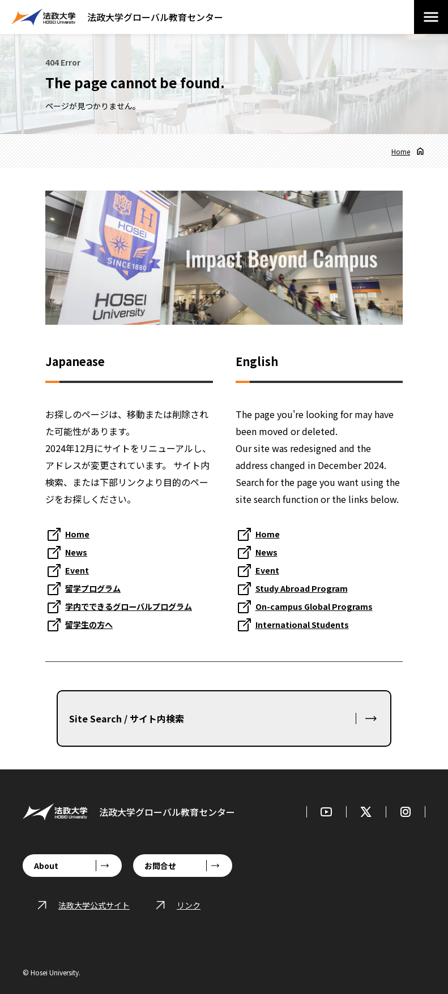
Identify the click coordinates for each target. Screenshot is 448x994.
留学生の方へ (92, 624)
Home (400, 151)
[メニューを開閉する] (431, 17)
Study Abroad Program (306, 588)
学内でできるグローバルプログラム (137, 606)
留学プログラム (97, 588)
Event (78, 569)
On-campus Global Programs (319, 606)
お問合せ (160, 865)
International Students (308, 624)
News (77, 551)
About (46, 865)
